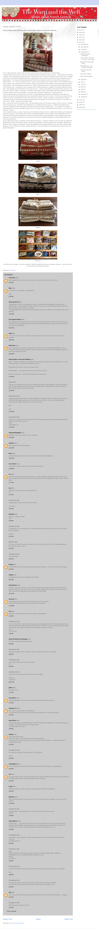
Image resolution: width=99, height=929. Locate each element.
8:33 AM (11, 282)
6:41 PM (11, 829)
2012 (80, 42)
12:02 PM (11, 437)
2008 (80, 107)
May (82, 87)
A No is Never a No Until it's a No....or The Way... (87, 58)
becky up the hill (14, 302)
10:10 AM (11, 314)
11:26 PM (11, 605)
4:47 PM (11, 536)
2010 (80, 102)
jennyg (11, 564)
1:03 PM (11, 860)
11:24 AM (11, 411)
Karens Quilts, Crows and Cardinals (19, 359)
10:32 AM (11, 328)
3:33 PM (11, 815)
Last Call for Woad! (85, 74)
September (84, 52)
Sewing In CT (13, 708)
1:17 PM (11, 482)
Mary (10, 288)
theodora (11, 514)
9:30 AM (11, 296)
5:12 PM (11, 897)
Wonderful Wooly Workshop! (85, 54)
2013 (80, 40)
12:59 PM (11, 468)
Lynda (10, 786)
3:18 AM (11, 616)
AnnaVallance (13, 764)
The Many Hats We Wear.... (85, 70)
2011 (80, 100)
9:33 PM (11, 887)
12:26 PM (11, 448)
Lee (10, 488)
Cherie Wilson (13, 821)
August (83, 79)
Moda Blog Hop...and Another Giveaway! (86, 66)
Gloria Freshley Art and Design (18, 639)
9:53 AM (11, 666)
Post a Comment (11, 911)
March (83, 92)
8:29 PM (11, 768)
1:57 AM (11, 907)
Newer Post (7, 919)
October (83, 49)
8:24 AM (11, 843)
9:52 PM (11, 579)
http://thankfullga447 (15, 432)
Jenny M (11, 599)
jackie (10, 687)
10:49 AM (11, 354)
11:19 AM (11, 390)
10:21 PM (11, 593)
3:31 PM (11, 744)
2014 (80, 37)
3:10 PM (11, 791)
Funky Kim (12, 277)
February (83, 94)
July (82, 82)
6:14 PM (11, 559)
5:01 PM (11, 548)
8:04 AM (11, 644)
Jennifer (11, 443)
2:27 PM (11, 702)
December (84, 44)
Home (38, 919)
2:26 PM (11, 508)
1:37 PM (11, 494)
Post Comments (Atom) (17, 923)
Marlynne (11, 797)
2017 (80, 30)
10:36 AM (11, 340)
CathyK (11, 575)
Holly (10, 333)
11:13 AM (11, 376)
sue (10, 774)
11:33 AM (11, 427)
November (84, 47)
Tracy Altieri (12, 698)
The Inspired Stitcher (15, 319)
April (82, 89)
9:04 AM (11, 654)
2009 (80, 104)
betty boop (12, 345)
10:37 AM (11, 682)
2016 (80, 32)
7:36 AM (11, 633)
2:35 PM (11, 520)
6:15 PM (11, 569)
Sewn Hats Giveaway (86, 76)
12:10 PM (11, 803)
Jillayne (11, 734)
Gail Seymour (13, 585)
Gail (10, 892)
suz (10, 474)
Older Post (68, 919)
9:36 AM (11, 874)
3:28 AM (11, 728)
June (82, 84)
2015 (80, 35)
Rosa (10, 453)
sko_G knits (12, 464)
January (83, 96)
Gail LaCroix (12, 720)
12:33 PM (11, 458)
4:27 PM (11, 758)
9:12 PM (11, 781)
